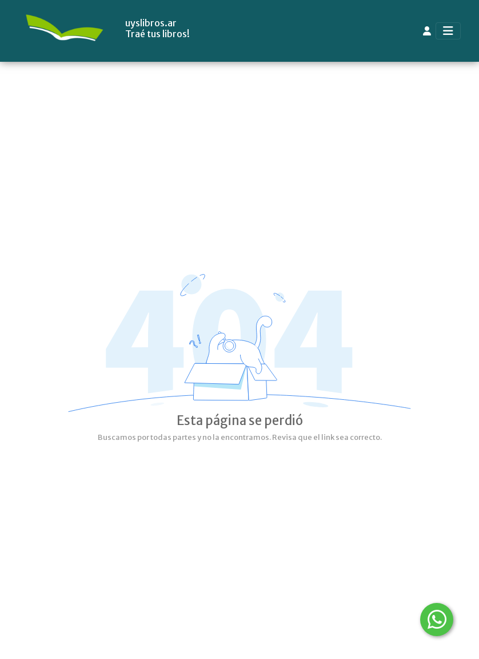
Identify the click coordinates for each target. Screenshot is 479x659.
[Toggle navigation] (448, 30)
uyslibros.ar (151, 23)
